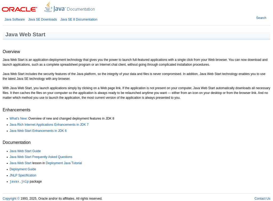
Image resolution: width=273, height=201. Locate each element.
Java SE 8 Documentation (78, 19)
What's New (18, 118)
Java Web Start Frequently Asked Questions (41, 157)
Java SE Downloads (42, 19)
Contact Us (262, 198)
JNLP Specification (23, 175)
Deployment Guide (23, 169)
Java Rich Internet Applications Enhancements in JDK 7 (49, 125)
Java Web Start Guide (25, 151)
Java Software (15, 19)
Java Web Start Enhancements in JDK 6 (38, 131)
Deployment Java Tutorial (64, 163)
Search (261, 18)
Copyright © (11, 198)
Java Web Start (20, 163)
